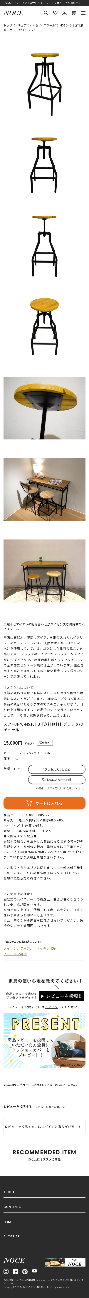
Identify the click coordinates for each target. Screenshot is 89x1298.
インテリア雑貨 (15, 954)
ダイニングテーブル (18, 948)
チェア (22, 25)
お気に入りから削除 (58, 780)
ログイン (51, 1007)
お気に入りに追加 (59, 769)
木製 (35, 25)
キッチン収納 (46, 948)
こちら (63, 1107)
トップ (8, 25)
